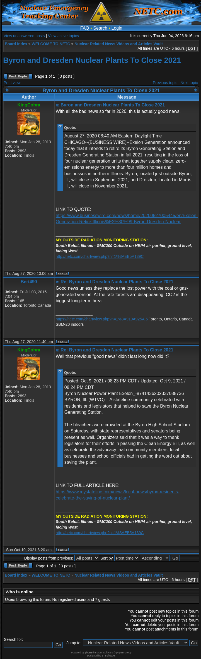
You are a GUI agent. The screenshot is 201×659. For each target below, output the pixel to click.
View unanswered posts (24, 36)
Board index (16, 44)
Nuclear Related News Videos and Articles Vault (118, 44)
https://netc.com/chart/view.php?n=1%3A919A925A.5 (102, 319)
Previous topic (165, 82)
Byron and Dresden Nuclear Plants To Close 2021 (92, 60)
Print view (12, 82)
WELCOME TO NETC (51, 44)
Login (117, 28)
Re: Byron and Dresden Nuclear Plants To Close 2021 (116, 281)
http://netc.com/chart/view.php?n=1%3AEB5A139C (100, 256)
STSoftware (108, 655)
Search (100, 28)
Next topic (189, 82)
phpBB (89, 652)
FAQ (84, 28)
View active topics (63, 36)
